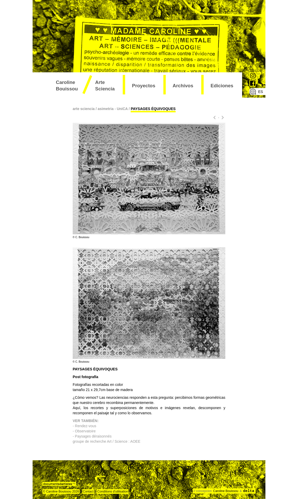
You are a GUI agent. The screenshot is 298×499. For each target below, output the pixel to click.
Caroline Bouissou (67, 85)
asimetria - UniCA (113, 109)
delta (248, 491)
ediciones (222, 85)
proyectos (143, 85)
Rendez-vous (85, 426)
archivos (183, 85)
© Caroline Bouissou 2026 (61, 491)
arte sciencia (105, 85)
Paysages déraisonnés (93, 436)
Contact (88, 491)
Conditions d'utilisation (112, 491)
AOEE (134, 441)
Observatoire (85, 431)
